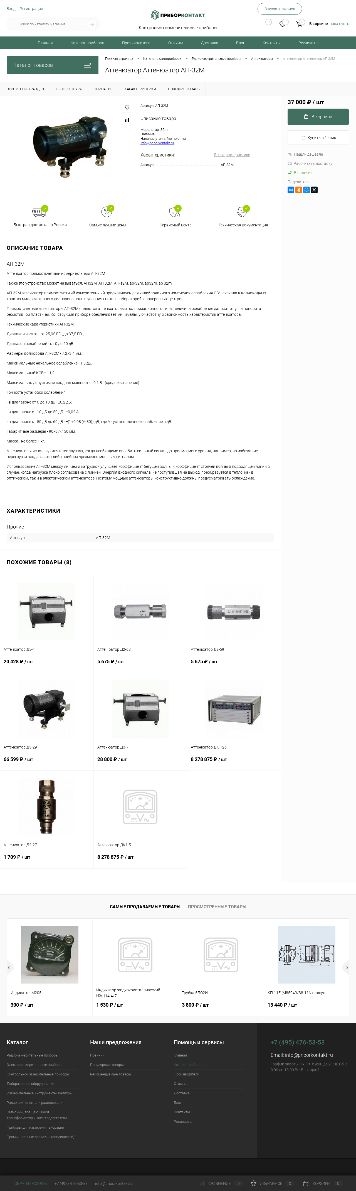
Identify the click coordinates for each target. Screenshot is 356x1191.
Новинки (97, 1055)
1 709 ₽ (47, 860)
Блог (240, 43)
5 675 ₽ (140, 665)
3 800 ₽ (195, 1005)
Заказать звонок (279, 9)
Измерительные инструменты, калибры (40, 1093)
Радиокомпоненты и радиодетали (34, 1102)
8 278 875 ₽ (234, 762)
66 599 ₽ (47, 762)
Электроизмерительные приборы (34, 1065)
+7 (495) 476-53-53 (71, 1183)
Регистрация (31, 8)
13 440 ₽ (282, 1005)
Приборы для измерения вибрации (35, 1127)
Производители (136, 43)
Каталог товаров (52, 65)
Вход (11, 8)
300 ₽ (22, 1005)
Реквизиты (308, 43)
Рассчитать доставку (310, 163)
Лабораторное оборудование (30, 1084)
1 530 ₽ (109, 1005)
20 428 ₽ (47, 665)
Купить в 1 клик (318, 137)
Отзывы (175, 43)
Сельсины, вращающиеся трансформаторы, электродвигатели (37, 1115)
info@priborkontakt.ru (157, 143)
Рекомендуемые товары (110, 1074)
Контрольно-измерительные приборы (38, 1074)
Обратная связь (27, 1183)
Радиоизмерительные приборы (32, 1055)
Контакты (272, 43)
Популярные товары (107, 1065)
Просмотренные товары (217, 906)
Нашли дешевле (305, 154)
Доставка (209, 43)
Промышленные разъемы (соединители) (40, 1137)
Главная (45, 43)
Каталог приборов (87, 43)
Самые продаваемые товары (145, 906)
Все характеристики (232, 155)
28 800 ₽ (140, 762)
